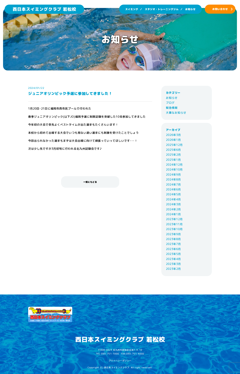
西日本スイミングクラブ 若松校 (44, 9)
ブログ (170, 103)
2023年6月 (173, 249)
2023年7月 (173, 244)
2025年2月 (173, 155)
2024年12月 (174, 165)
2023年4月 (173, 259)
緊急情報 (172, 108)
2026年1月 (173, 140)
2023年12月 (174, 219)
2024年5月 (173, 194)
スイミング (131, 9)
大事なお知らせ (176, 113)
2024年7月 (173, 184)
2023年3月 (173, 264)
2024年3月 (173, 204)
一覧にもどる (90, 181)
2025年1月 (173, 160)
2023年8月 (173, 239)
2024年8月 (173, 179)
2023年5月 (173, 254)
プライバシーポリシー (120, 360)
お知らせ (190, 9)
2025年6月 (173, 150)
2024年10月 (174, 169)
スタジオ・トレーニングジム (162, 9)
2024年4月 (173, 199)
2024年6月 (173, 189)
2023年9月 (173, 234)
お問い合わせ (220, 9)
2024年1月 (173, 214)
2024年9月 (173, 175)
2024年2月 (173, 209)
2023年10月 (174, 229)
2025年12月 (174, 145)
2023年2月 (173, 269)
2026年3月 (173, 135)
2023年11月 (174, 224)
